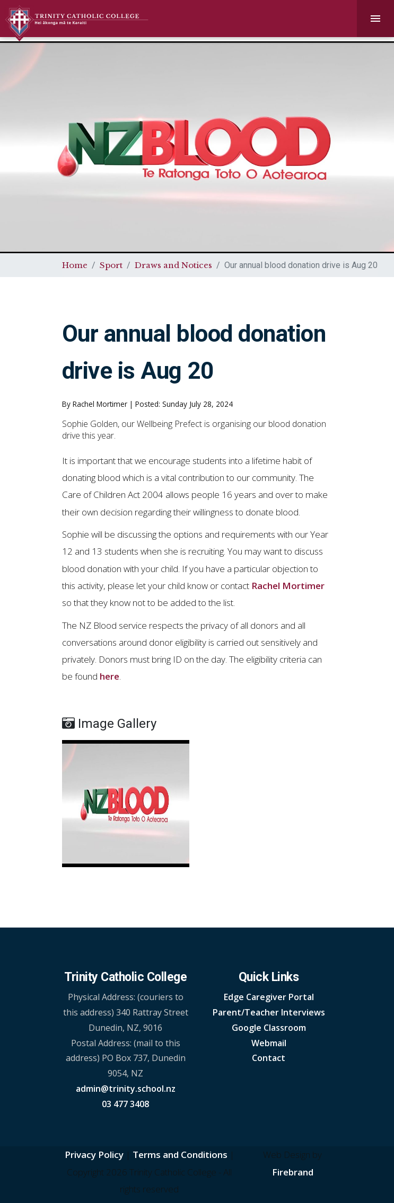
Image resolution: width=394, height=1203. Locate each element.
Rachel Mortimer (288, 586)
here (109, 676)
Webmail (268, 1043)
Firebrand (292, 1172)
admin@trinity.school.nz (126, 1088)
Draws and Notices (173, 265)
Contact (268, 1058)
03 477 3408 (125, 1104)
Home (74, 265)
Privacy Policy (94, 1154)
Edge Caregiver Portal (269, 997)
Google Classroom (269, 1027)
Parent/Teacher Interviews (269, 1012)
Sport (111, 265)
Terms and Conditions (180, 1154)
